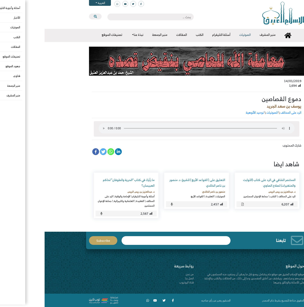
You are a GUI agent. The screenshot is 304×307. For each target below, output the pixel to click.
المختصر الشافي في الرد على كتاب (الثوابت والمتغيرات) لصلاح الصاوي (225, 182)
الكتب (228, 196)
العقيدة (165, 196)
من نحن (145, 274)
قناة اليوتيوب (142, 282)
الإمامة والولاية (78, 196)
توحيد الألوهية (210, 112)
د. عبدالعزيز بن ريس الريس (237, 192)
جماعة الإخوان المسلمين (211, 196)
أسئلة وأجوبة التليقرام (99, 196)
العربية (56, 2)
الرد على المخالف (246, 112)
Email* (131, 240)
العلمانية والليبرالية (79, 201)
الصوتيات (227, 112)
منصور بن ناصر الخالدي (168, 192)
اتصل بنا (145, 278)
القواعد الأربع (152, 196)
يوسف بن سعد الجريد (239, 106)
